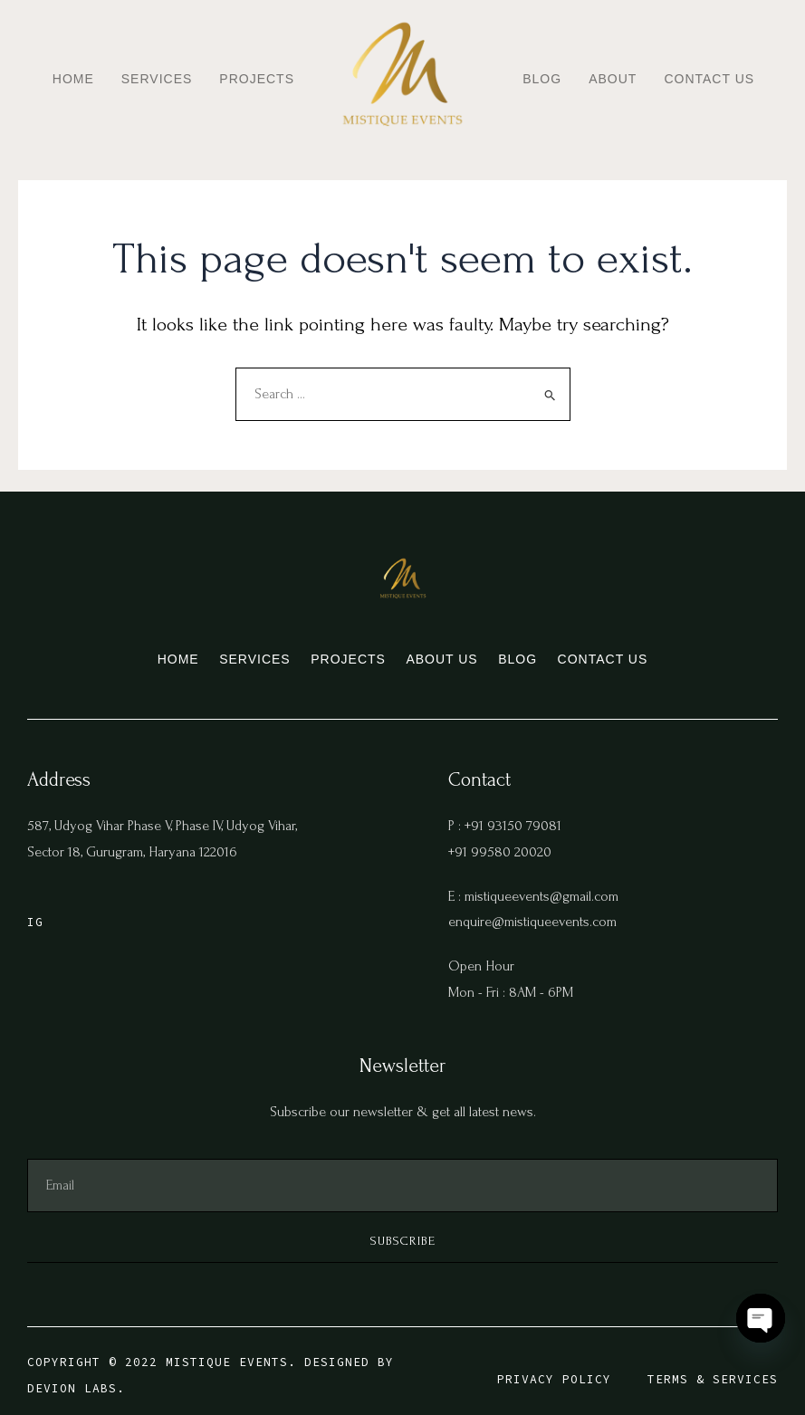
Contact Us (709, 79)
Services (157, 79)
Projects (256, 79)
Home (73, 79)
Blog (541, 79)
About (613, 79)
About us (454, 651)
